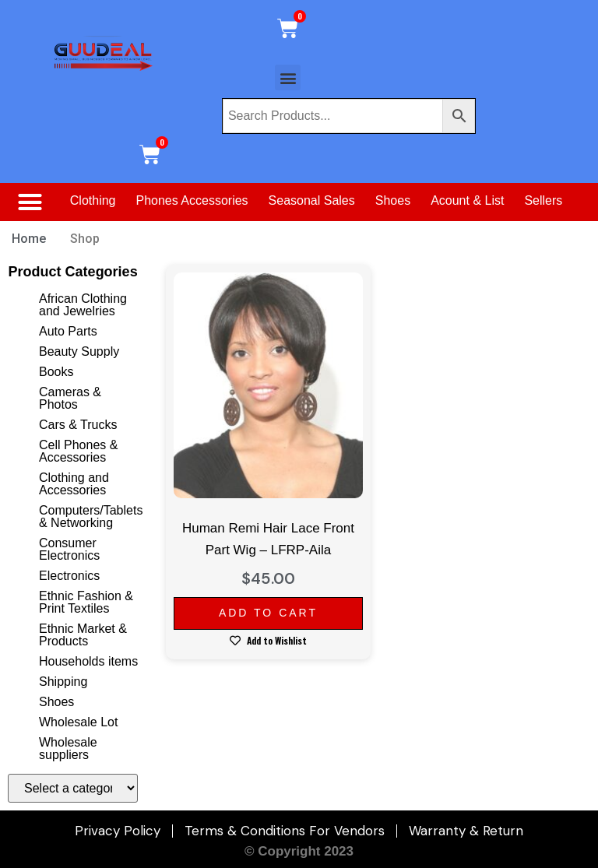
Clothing (93, 200)
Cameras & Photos (70, 398)
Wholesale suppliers (68, 748)
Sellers (543, 200)
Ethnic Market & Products (83, 635)
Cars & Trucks (78, 424)
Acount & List (467, 200)
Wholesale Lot (78, 722)
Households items (88, 661)
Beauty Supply (79, 351)
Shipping (63, 681)
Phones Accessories (192, 200)
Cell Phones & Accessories (78, 451)
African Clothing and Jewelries (83, 305)
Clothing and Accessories (74, 484)
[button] (288, 77)
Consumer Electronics (69, 549)
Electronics (69, 575)
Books (56, 371)
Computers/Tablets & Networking (90, 516)
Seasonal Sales (312, 200)
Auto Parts (68, 331)
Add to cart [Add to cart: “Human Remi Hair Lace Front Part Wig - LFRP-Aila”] (268, 612)
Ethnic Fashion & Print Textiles (86, 602)
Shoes (392, 200)
